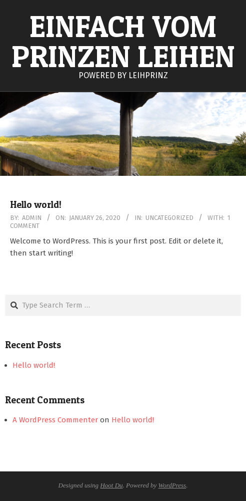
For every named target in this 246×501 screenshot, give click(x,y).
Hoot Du (111, 485)
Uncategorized (170, 217)
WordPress (172, 485)
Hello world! (36, 204)
